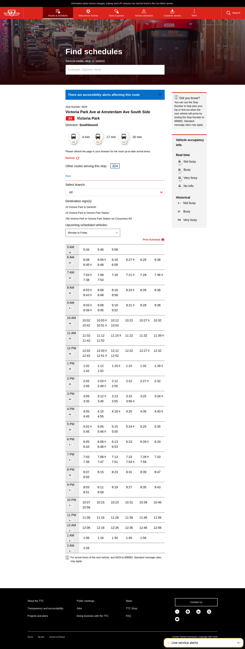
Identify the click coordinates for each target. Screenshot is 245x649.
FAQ (128, 616)
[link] (115, 95)
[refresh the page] (72, 158)
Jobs (79, 608)
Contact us (196, 602)
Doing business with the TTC (93, 616)
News (129, 601)
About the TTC (36, 601)
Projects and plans (38, 616)
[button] (194, 13)
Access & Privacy (57, 637)
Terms (30, 637)
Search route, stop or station (85, 61)
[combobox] (115, 70)
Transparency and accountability (45, 608)
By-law (41, 637)
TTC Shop (131, 608)
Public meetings (85, 601)
